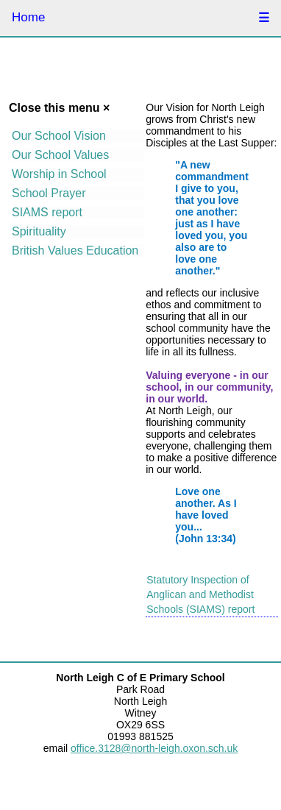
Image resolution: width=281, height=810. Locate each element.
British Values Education (75, 250)
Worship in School (59, 174)
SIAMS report (47, 212)
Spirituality (39, 231)
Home (28, 17)
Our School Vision (59, 135)
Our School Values (60, 155)
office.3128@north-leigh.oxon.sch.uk (154, 748)
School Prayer (49, 193)
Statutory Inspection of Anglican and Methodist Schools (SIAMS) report (200, 594)
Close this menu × (59, 108)
